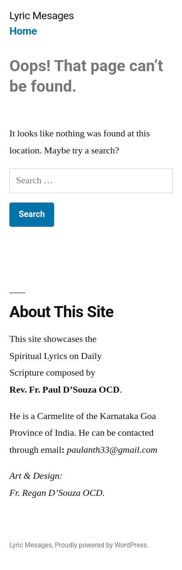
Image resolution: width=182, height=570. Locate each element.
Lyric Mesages (41, 15)
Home (23, 31)
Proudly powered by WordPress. (102, 545)
